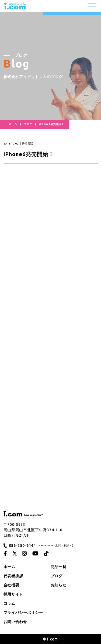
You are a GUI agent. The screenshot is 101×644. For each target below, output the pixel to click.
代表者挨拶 (13, 576)
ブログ (28, 124)
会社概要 (11, 585)
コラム (9, 603)
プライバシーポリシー (23, 612)
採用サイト (13, 594)
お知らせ (59, 585)
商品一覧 (59, 567)
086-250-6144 (22, 545)
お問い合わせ (15, 622)
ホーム (13, 124)
